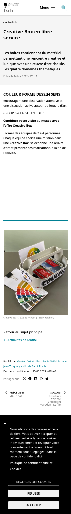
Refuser (33, 493)
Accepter (33, 505)
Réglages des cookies (33, 482)
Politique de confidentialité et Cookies (31, 466)
